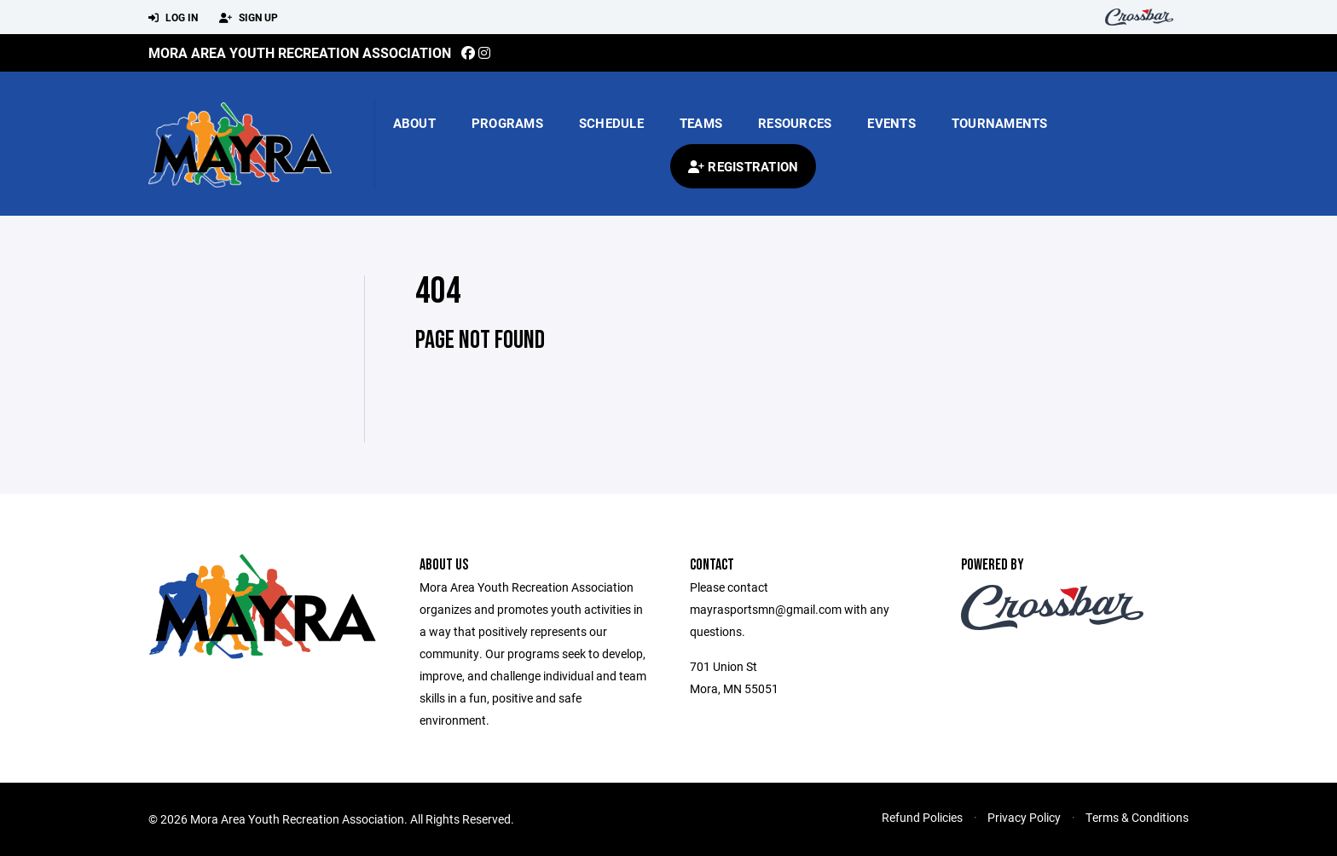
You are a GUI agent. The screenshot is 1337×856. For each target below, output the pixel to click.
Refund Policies (922, 817)
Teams (701, 122)
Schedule (611, 122)
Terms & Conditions (1137, 817)
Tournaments (1000, 122)
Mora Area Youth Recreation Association (299, 52)
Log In (173, 18)
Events (891, 122)
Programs (507, 122)
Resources (794, 122)
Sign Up (248, 18)
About (414, 122)
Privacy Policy (1024, 817)
